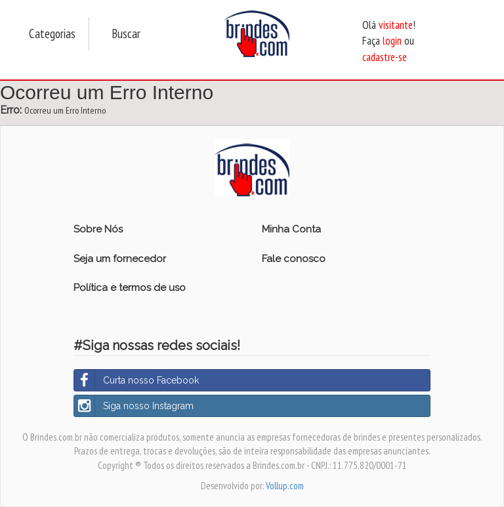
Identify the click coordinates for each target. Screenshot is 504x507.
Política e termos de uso (130, 288)
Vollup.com (285, 485)
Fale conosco (294, 259)
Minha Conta (291, 229)
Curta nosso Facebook (136, 380)
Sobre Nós (98, 229)
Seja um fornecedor (120, 259)
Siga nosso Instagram (134, 405)
